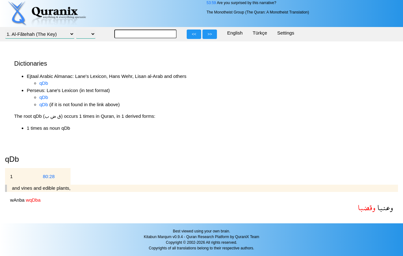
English (234, 32)
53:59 (211, 3)
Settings (285, 32)
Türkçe (260, 32)
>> (209, 34)
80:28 (49, 176)
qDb (43, 83)
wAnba (18, 200)
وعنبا (384, 207)
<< (194, 34)
